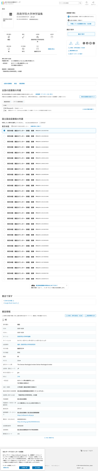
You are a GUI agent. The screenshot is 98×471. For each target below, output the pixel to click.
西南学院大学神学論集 (23, 336)
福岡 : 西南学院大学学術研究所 (26, 344)
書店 (15, 83)
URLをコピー (77, 43)
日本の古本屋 (9, 301)
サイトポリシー (56, 465)
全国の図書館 (8, 83)
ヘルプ (86, 3)
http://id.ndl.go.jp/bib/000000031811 (28, 422)
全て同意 (37, 467)
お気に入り (71, 43)
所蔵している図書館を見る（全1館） (81, 24)
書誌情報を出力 (73, 50)
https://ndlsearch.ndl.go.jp (25, 415)
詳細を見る (51, 49)
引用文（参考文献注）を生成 (76, 48)
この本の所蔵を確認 (88, 109)
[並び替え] (7, 101)
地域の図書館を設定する (88, 97)
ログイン (93, 3)
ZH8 (18, 376)
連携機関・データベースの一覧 (44, 94)
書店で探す (81, 34)
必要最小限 (24, 467)
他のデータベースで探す (75, 54)
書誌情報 (22, 83)
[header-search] (70, 3)
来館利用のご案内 (36, 126)
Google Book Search (11, 303)
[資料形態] (18, 101)
